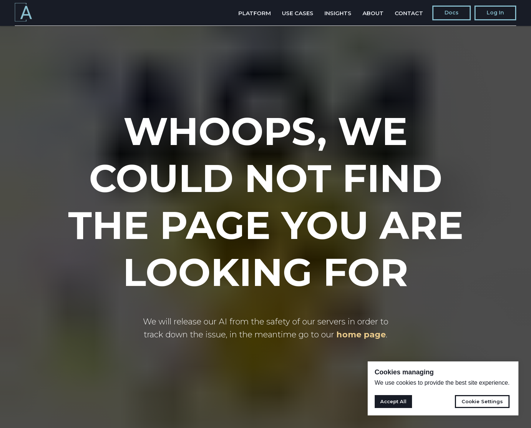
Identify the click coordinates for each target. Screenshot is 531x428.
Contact (409, 13)
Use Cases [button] (297, 13)
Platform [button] (254, 13)
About (373, 13)
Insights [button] (337, 13)
